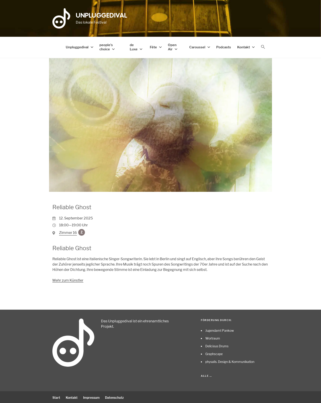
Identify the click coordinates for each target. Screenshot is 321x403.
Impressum (92, 397)
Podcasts (225, 47)
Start (56, 397)
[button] (263, 46)
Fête (155, 47)
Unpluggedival (101, 15)
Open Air (173, 46)
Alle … (206, 374)
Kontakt (244, 47)
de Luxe (134, 46)
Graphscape (214, 353)
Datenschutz (116, 397)
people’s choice (104, 46)
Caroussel (200, 47)
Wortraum (212, 337)
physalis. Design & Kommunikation (229, 361)
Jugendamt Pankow (219, 329)
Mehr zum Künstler (67, 279)
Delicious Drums (216, 345)
